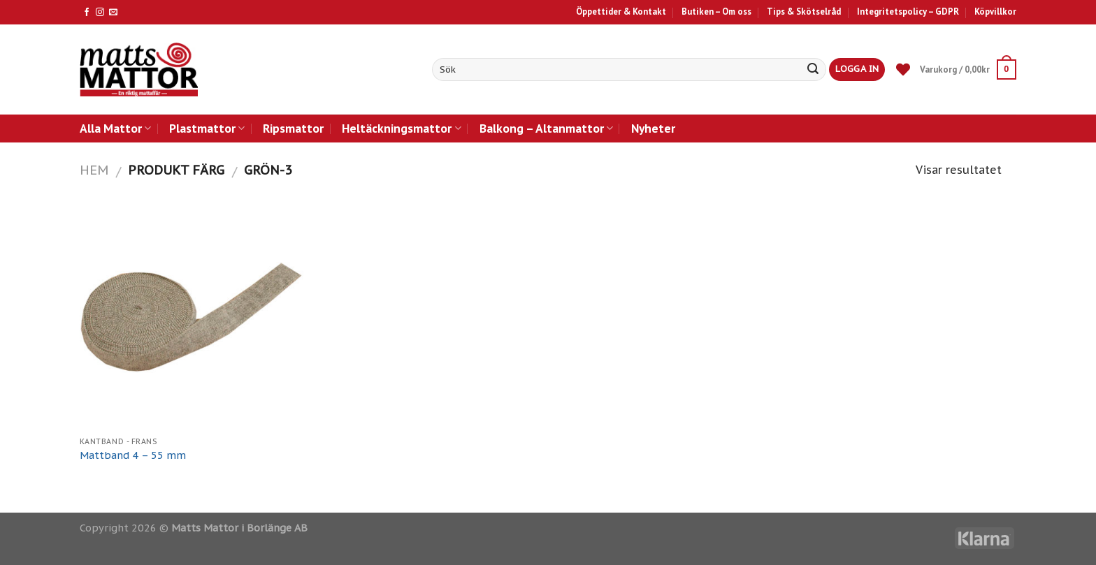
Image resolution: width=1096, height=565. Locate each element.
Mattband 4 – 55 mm (133, 455)
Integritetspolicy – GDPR (908, 11)
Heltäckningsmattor (401, 128)
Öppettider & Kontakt (621, 11)
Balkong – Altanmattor (546, 128)
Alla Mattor (115, 128)
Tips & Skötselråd (804, 11)
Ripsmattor (293, 128)
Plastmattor (207, 128)
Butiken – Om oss (716, 11)
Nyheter (653, 128)
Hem (94, 169)
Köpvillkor (995, 11)
